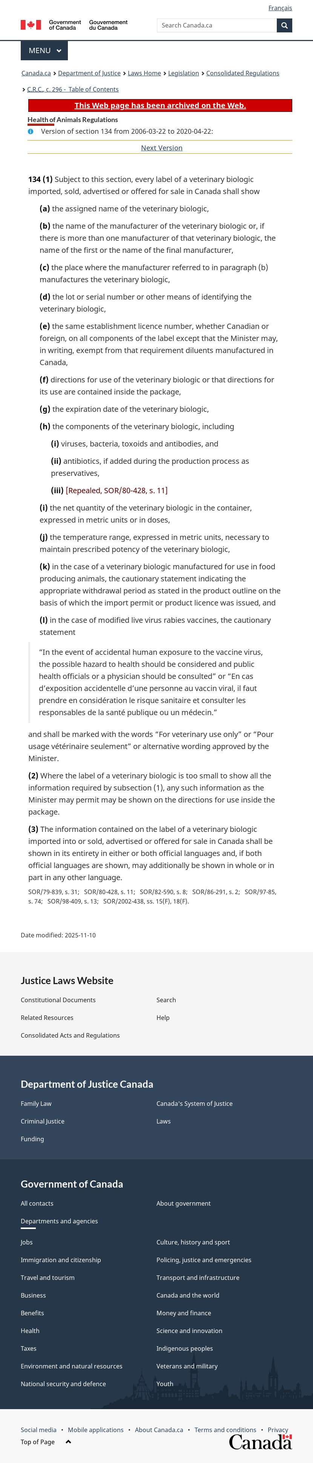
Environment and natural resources (72, 1366)
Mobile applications (96, 1430)
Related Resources (47, 1018)
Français (280, 8)
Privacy (278, 1430)
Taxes (29, 1348)
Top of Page (46, 1442)
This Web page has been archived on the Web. (160, 105)
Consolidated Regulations (242, 73)
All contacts (37, 1203)
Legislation (183, 73)
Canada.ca (36, 73)
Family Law (36, 1103)
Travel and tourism (48, 1277)
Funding (32, 1139)
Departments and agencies (59, 1221)
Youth (164, 1384)
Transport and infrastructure (197, 1277)
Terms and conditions (225, 1430)
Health (30, 1331)
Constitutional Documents (58, 1000)
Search (166, 1000)
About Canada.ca (159, 1430)
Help (163, 1018)
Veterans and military (187, 1366)
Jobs (27, 1242)
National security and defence (63, 1384)
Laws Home (144, 73)
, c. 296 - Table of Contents (73, 89)
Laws (163, 1121)
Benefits (32, 1313)
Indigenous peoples (184, 1348)
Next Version (162, 147)
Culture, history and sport (193, 1242)
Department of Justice (89, 73)
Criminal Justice (42, 1121)
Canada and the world (187, 1295)
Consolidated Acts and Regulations (70, 1035)
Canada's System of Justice (194, 1103)
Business (33, 1295)
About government (183, 1203)
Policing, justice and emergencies (204, 1260)
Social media (39, 1430)
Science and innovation (189, 1331)
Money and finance (183, 1313)
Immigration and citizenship (61, 1260)
